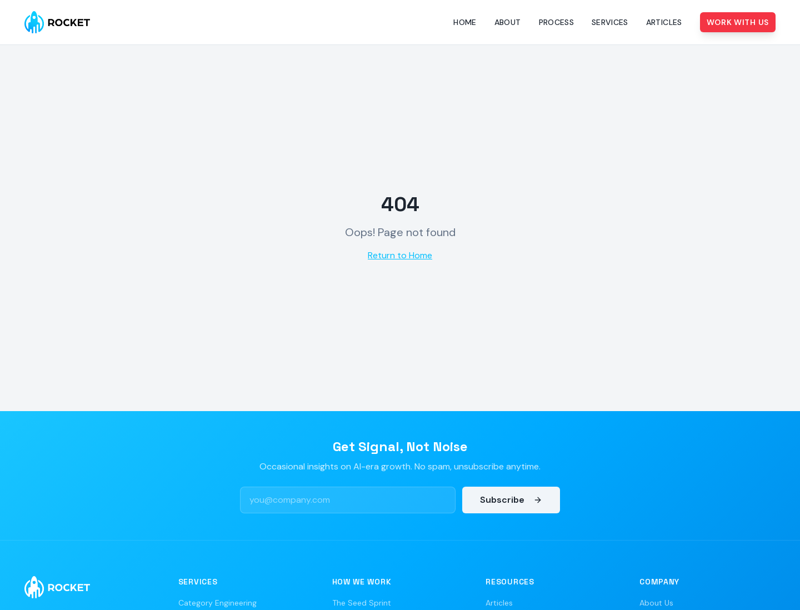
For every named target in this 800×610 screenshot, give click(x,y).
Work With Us (738, 22)
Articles (664, 22)
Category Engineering (217, 603)
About (507, 22)
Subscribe (511, 500)
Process (556, 22)
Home (464, 22)
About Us (656, 603)
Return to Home (400, 255)
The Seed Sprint (361, 603)
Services (610, 22)
